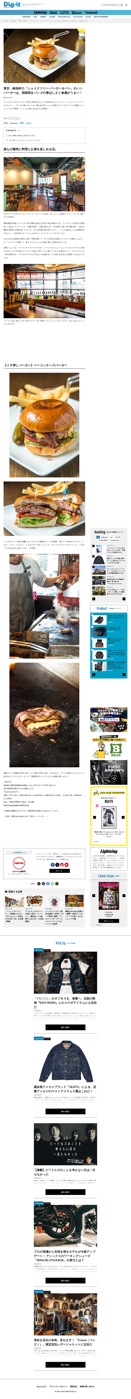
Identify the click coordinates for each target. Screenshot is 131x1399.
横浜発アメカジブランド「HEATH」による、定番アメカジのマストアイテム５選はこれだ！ (65, 1089)
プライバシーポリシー (58, 1386)
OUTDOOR (77, 17)
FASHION (26, 17)
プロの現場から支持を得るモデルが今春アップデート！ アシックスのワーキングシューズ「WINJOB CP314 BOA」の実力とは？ (64, 1256)
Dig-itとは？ (42, 1386)
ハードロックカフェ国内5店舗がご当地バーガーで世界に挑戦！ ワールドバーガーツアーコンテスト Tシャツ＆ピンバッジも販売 (54, 917)
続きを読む (65, 1027)
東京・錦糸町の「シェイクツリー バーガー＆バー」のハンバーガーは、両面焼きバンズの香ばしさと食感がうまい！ (54, 21)
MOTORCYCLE (64, 17)
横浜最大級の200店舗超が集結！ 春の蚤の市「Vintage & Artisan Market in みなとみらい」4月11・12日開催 (116, 581)
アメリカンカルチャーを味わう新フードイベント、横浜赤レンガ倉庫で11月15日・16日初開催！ (34, 916)
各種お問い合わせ (87, 1386)
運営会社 (73, 1386)
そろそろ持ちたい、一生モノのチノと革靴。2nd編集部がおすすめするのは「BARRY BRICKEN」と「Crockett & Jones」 (116, 592)
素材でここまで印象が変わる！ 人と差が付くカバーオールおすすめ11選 (116, 561)
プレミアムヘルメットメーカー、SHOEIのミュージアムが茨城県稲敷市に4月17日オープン (116, 571)
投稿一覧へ (60, 871)
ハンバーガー (14, 118)
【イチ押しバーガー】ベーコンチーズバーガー (23, 140)
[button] (93, 598)
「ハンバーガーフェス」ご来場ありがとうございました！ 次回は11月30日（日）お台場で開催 (14, 916)
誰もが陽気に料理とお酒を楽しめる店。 (21, 135)
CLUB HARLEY (103, 540)
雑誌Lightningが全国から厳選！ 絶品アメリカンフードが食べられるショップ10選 (74, 915)
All (98, 537)
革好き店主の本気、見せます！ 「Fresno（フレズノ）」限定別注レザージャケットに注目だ (65, 1342)
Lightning (13, 21)
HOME (6, 21)
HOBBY (43, 17)
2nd (111, 537)
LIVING (52, 17)
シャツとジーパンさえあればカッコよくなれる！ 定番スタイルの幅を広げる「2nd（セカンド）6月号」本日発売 (116, 550)
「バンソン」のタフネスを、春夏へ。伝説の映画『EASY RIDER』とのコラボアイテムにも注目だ (65, 1003)
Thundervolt (114, 540)
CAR (35, 17)
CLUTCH (118, 537)
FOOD (88, 17)
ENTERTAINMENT (101, 17)
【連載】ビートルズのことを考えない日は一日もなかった (64, 1172)
